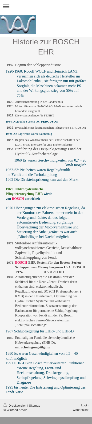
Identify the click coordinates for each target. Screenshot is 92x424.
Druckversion (15, 405)
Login (84, 405)
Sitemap (34, 405)
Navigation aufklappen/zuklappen (46, 6)
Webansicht (80, 410)
